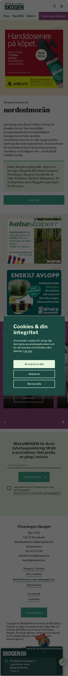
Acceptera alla (34, 364)
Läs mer (27, 351)
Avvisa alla (34, 383)
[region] (34, 338)
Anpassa (34, 373)
